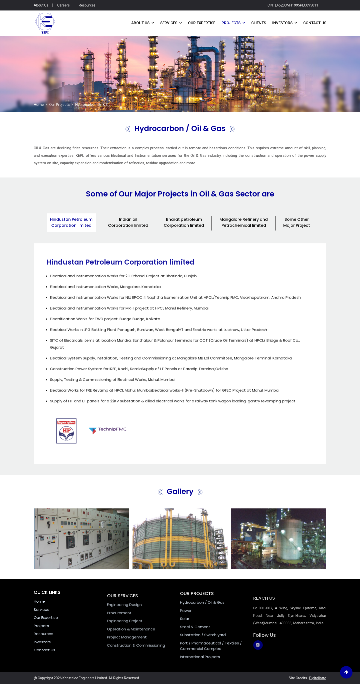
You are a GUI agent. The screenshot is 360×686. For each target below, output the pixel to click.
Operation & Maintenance (131, 640)
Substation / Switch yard (203, 644)
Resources (87, 5)
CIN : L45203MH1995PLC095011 (293, 5)
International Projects (200, 666)
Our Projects (59, 104)
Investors (282, 23)
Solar (184, 628)
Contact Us (314, 23)
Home (39, 104)
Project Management (127, 648)
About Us (41, 5)
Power (186, 620)
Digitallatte (317, 678)
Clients (258, 23)
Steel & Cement (195, 636)
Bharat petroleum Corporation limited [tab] (184, 232)
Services (168, 23)
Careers (63, 5)
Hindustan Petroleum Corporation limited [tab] (71, 232)
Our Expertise (201, 23)
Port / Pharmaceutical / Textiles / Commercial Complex (211, 655)
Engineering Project (124, 631)
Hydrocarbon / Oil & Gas (202, 612)
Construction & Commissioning (136, 656)
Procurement (119, 623)
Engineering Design (124, 615)
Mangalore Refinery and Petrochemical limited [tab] (244, 232)
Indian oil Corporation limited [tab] (128, 232)
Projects (231, 23)
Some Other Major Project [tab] (296, 232)
